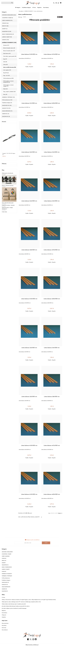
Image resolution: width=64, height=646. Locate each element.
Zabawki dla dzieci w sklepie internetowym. (7, 208)
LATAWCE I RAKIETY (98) (7, 37)
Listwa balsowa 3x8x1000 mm (51, 396)
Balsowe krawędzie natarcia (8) (9, 48)
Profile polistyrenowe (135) (7, 100)
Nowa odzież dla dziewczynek (7, 203)
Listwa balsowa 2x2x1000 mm (29, 152)
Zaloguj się (4, 615)
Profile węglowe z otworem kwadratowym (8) (8, 81)
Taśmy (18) (5, 94)
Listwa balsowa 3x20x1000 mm (52, 299)
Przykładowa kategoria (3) (7, 102)
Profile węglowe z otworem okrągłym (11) (8, 85)
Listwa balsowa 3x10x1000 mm (52, 250)
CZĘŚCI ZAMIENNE (5, 556)
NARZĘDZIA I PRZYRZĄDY (7, 575)
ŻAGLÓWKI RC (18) (6, 116)
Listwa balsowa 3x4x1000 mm (51, 347)
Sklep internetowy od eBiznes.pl (32, 644)
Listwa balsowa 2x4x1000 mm (29, 201)
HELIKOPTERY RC (5, 565)
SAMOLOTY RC (5, 584)
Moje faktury (4, 625)
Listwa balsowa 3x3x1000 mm (29, 347)
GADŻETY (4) (4, 28)
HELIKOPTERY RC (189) (6, 31)
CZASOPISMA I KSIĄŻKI (6, 554)
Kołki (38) (5, 61)
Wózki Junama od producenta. (7, 173)
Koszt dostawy (46, 7)
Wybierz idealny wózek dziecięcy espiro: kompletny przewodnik (14, 604)
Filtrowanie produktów (39, 19)
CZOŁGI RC (4, 558)
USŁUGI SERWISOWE (6, 586)
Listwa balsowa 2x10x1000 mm (29, 54)
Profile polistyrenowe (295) (8, 78)
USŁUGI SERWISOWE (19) (7, 111)
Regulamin (39, 7)
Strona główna (21, 11)
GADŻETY (4, 562)
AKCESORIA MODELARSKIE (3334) (9, 15)
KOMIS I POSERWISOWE (7, 567)
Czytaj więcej (4, 211)
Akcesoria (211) (6, 45)
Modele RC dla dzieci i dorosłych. (8, 205)
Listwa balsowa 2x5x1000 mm (52, 201)
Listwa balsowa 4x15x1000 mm (29, 494)
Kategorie (4, 12)
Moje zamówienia (5, 623)
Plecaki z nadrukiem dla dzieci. (8, 185)
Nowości (4, 121)
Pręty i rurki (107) (6, 75)
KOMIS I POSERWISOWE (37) (8, 34)
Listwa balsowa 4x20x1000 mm (52, 494)
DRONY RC (4, 560)
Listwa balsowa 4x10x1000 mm (29, 445)
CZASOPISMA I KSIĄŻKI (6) (7, 17)
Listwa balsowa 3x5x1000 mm (29, 396)
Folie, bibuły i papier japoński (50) (9, 56)
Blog (3, 170)
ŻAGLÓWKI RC (5, 591)
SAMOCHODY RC (5, 582)
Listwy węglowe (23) (7, 70)
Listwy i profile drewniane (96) (9, 67)
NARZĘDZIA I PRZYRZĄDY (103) (8, 97)
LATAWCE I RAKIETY (6, 569)
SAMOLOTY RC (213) (6, 108)
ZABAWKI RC (4, 589)
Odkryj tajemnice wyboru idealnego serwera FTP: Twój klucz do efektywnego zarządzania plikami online (21, 601)
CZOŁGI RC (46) (5, 23)
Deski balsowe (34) (6, 53)
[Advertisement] (32, 527)
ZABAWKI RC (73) (5, 113)
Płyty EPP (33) (6, 72)
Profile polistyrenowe (6, 578)
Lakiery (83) (5, 64)
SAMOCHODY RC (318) (6, 105)
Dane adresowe (5, 629)
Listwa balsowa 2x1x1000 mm (29, 103)
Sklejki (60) (5, 89)
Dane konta (4, 627)
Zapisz (46, 542)
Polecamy (4, 163)
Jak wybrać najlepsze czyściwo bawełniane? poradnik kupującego (14, 608)
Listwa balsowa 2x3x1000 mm (51, 152)
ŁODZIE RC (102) (5, 39)
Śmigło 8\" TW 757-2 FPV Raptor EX (9, 154)
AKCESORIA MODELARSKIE (7, 551)
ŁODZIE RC (4, 571)
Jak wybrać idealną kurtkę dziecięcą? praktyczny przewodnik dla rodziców (16, 606)
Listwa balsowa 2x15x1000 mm (52, 54)
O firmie (34, 7)
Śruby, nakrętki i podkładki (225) (9, 91)
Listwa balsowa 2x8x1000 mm (29, 250)
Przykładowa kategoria (26, 7)
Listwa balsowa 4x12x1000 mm (52, 445)
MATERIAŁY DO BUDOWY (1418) (9, 42)
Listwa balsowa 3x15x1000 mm (29, 299)
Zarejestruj (4, 617)
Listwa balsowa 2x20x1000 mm (52, 103)
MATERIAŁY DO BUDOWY (28, 11)
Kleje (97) (5, 59)
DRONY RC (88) (5, 26)
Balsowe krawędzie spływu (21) (9, 50)
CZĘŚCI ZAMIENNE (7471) (7, 20)
